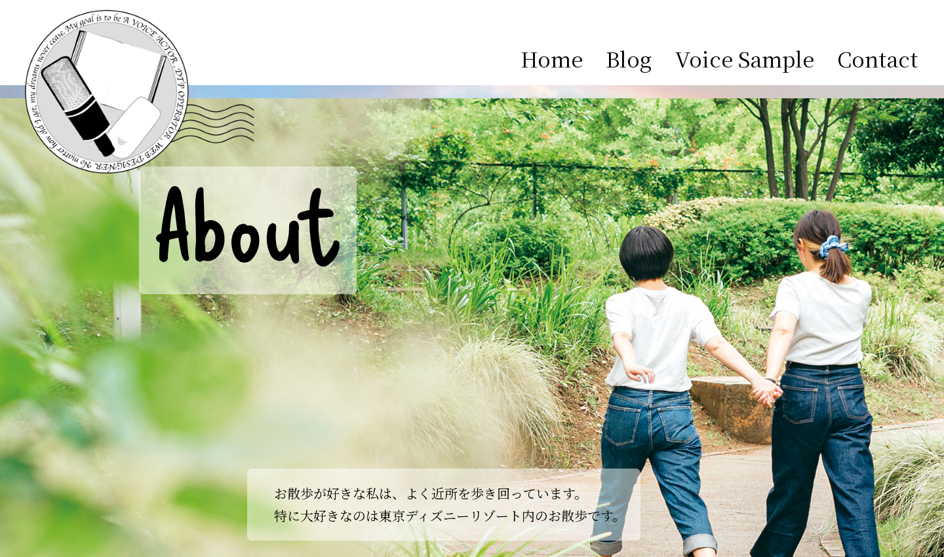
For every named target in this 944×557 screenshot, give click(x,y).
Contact (877, 58)
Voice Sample (744, 58)
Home (552, 58)
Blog (629, 58)
